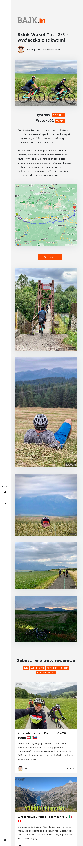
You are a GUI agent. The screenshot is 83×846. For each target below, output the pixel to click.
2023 (26, 668)
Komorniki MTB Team (57, 668)
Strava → (50, 257)
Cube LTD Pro (37, 668)
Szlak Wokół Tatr (46, 672)
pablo (43, 49)
